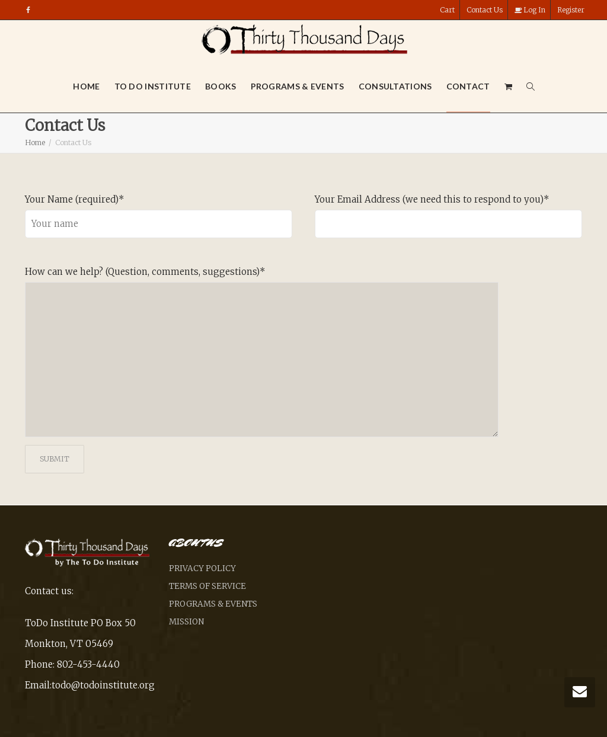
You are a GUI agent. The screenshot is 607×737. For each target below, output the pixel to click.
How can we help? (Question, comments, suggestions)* (145, 271)
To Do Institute (152, 86)
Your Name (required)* (74, 199)
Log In (530, 9)
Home (86, 86)
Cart (447, 9)
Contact (468, 86)
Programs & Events (297, 86)
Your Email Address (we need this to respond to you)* (432, 199)
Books (221, 86)
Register (570, 9)
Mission (186, 622)
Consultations (395, 86)
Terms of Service (207, 586)
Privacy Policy (202, 568)
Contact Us (485, 9)
